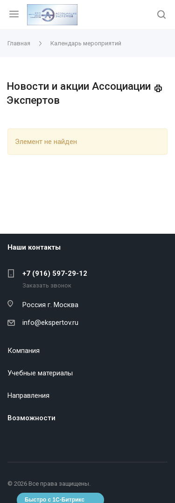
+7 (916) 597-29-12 (54, 273)
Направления (28, 395)
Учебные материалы (40, 373)
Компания (23, 350)
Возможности (31, 418)
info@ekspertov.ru (50, 322)
